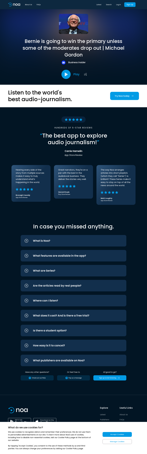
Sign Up (130, 4)
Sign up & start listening (109, 378)
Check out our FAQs (37, 378)
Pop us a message (73, 378)
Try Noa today (124, 96)
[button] (69, 241)
